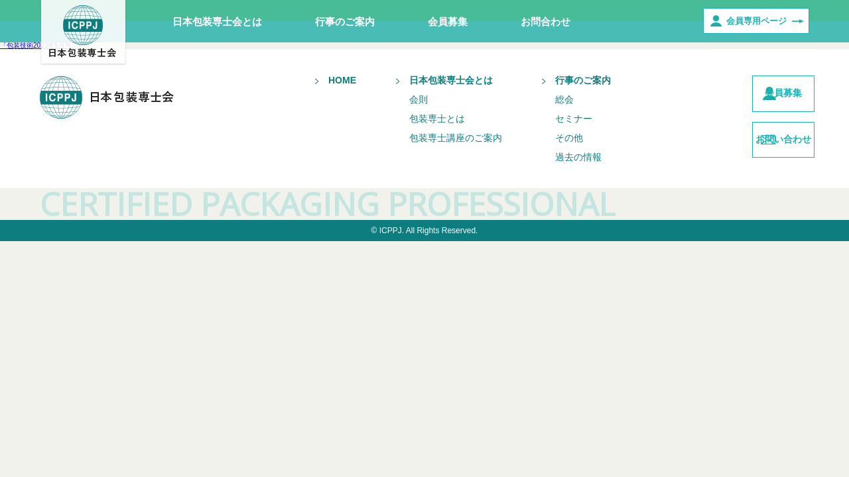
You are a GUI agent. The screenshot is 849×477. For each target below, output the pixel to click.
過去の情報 (554, 157)
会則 (394, 99)
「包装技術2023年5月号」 (39, 45)
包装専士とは (412, 118)
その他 (544, 137)
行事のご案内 (345, 21)
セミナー (549, 118)
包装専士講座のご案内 (431, 137)
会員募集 (448, 21)
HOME (318, 80)
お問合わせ (545, 21)
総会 (540, 99)
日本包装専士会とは (217, 21)
